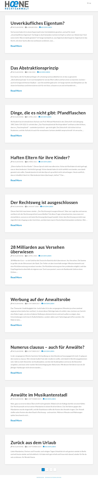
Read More (16, 46)
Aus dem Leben (45, 27)
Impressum (40, 477)
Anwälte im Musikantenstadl (39, 394)
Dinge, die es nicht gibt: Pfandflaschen (48, 112)
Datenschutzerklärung (53, 477)
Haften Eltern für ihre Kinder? (40, 157)
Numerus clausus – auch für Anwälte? (47, 347)
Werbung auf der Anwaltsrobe (40, 299)
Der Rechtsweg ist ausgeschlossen (44, 202)
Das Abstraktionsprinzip (34, 67)
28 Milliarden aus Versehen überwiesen (38, 249)
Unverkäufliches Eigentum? (38, 23)
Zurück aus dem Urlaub (33, 442)
